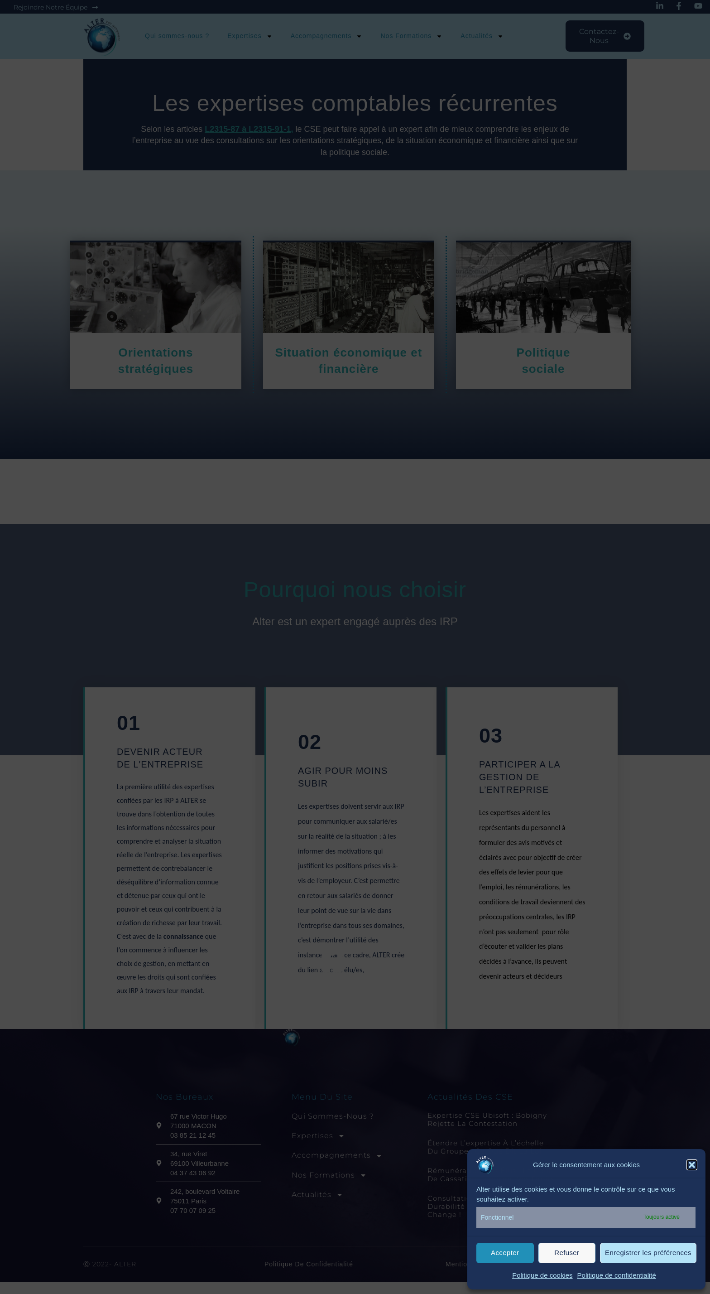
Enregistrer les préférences (648, 1252)
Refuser (566, 1252)
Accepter (505, 1252)
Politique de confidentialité (616, 1275)
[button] (691, 1164)
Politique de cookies (542, 1275)
